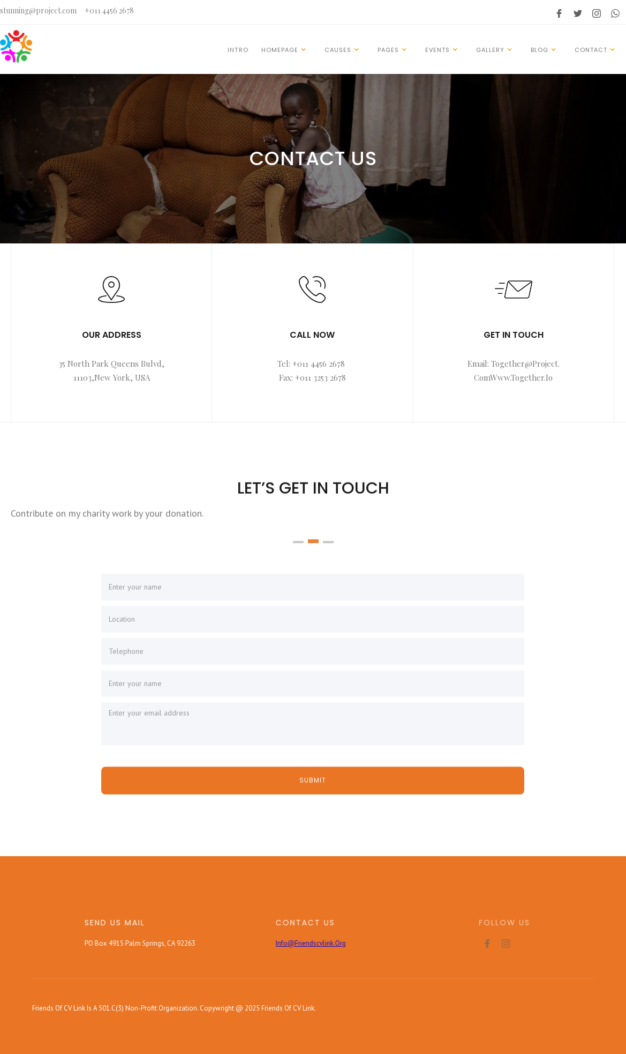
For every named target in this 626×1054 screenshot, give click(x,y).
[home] (16, 46)
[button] (285, 49)
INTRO (238, 49)
